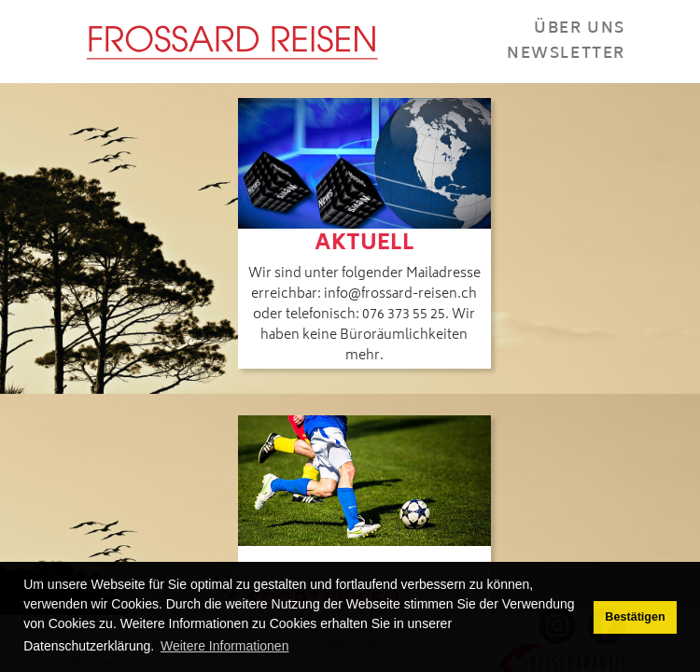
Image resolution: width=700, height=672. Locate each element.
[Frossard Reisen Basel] (231, 42)
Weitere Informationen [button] (224, 645)
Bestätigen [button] (635, 616)
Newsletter (566, 54)
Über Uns (579, 29)
